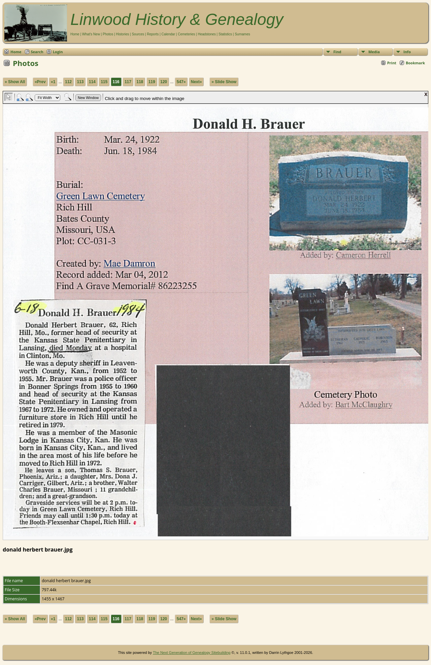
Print (391, 62)
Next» (196, 81)
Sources (138, 34)
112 (68, 81)
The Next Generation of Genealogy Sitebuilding (192, 653)
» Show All (15, 81)
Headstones (207, 34)
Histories (122, 34)
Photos (108, 34)
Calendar (168, 34)
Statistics (225, 34)
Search (37, 51)
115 (104, 81)
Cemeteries (186, 34)
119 (151, 81)
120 (163, 81)
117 (128, 81)
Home (74, 34)
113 (80, 81)
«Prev (40, 81)
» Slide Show (223, 81)
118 (139, 81)
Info (407, 51)
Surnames (242, 34)
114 (92, 81)
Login (58, 51)
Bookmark (415, 62)
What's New (91, 34)
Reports (153, 34)
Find (337, 51)
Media (374, 51)
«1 (53, 81)
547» (181, 81)
